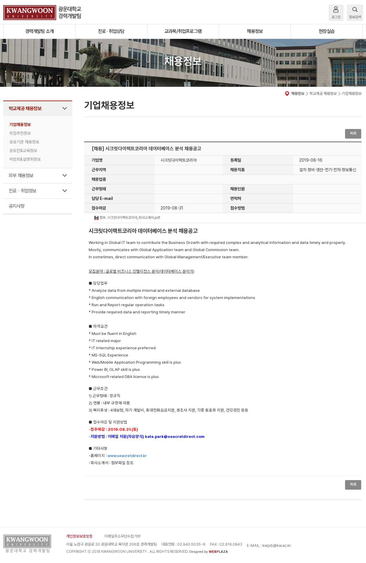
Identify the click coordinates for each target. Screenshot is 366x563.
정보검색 (355, 12)
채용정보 (255, 31)
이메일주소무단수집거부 (122, 536)
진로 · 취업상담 (111, 31)
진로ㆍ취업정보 (22, 191)
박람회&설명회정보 (25, 159)
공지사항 (17, 206)
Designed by (208, 552)
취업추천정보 (20, 133)
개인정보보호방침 (79, 536)
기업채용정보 (20, 124)
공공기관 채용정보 (24, 141)
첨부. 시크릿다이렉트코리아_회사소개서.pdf (127, 218)
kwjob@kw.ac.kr (276, 545)
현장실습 (327, 31)
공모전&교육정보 (23, 150)
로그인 (336, 12)
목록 (353, 133)
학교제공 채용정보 (25, 108)
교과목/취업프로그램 (183, 31)
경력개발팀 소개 (39, 31)
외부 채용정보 (21, 175)
